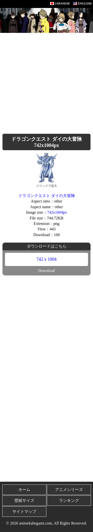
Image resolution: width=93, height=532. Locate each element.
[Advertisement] (46, 82)
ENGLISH (82, 3)
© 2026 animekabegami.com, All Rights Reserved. (46, 523)
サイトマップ (24, 511)
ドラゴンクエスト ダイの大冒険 (46, 196)
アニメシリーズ (69, 489)
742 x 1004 (46, 259)
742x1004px (57, 212)
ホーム (24, 489)
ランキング (69, 500)
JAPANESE (60, 3)
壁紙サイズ (24, 500)
